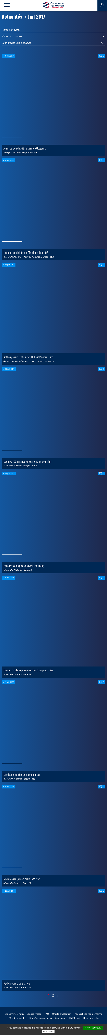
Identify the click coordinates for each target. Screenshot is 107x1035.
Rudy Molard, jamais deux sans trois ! (22, 879)
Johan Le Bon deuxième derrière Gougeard (24, 148)
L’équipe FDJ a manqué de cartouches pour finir (27, 461)
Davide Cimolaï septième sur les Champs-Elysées (28, 670)
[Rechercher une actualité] (51, 43)
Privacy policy (62, 1031)
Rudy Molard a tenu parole (16, 983)
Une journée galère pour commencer (21, 774)
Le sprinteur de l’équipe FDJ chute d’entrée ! (25, 252)
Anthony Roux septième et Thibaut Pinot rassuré (28, 357)
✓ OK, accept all (93, 1027)
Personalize (48, 1031)
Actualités (12, 16)
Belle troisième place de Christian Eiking (23, 565)
